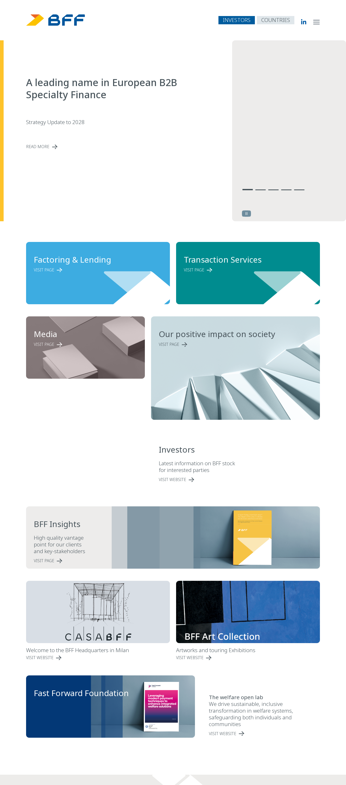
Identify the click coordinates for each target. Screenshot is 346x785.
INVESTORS (236, 20)
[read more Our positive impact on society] (226, 344)
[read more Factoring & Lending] (90, 270)
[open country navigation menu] (275, 20)
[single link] (255, 734)
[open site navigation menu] (316, 21)
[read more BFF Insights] (153, 561)
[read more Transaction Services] (240, 270)
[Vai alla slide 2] (260, 188)
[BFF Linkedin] (300, 21)
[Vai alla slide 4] (286, 188)
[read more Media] (80, 344)
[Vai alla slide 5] (299, 188)
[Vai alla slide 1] (247, 188)
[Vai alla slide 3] (273, 188)
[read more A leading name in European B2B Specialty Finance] (108, 147)
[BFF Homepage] (55, 20)
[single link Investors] (205, 480)
